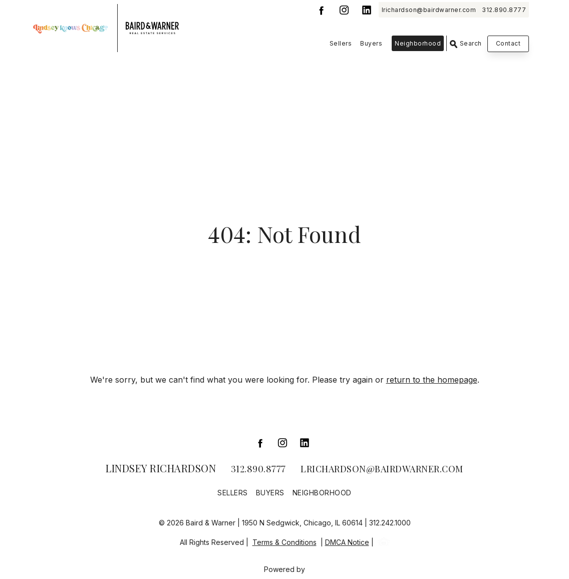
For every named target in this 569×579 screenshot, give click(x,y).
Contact (508, 43)
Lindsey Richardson (161, 468)
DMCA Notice (347, 542)
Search (466, 44)
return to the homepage (431, 380)
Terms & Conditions (284, 542)
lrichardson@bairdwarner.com (429, 10)
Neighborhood (418, 43)
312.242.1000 (390, 522)
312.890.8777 (504, 10)
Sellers (341, 43)
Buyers (371, 43)
